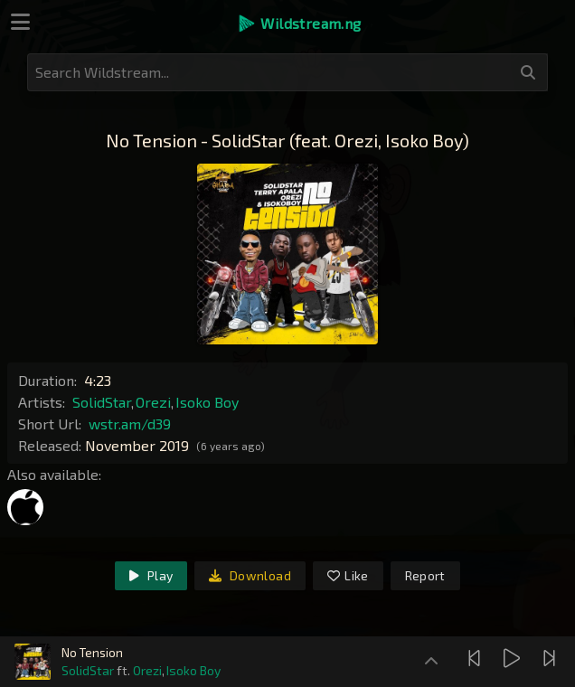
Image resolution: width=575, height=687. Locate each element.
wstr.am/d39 (130, 423)
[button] (299, 23)
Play (151, 575)
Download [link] (250, 575)
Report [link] (425, 575)
